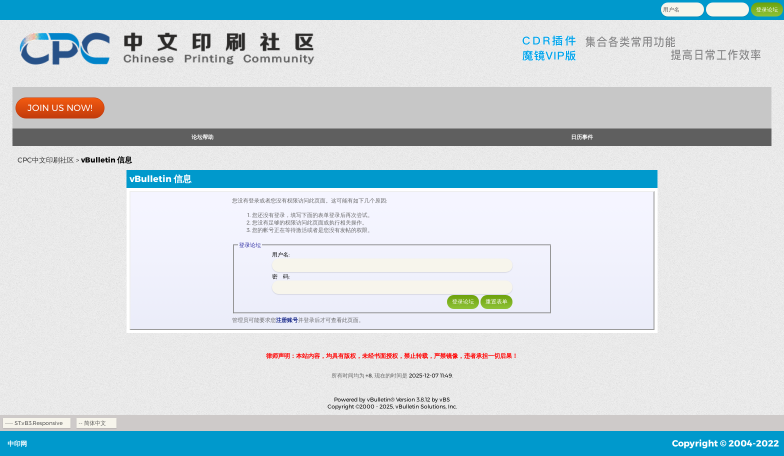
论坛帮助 (203, 137)
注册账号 (287, 320)
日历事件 (582, 137)
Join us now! (60, 108)
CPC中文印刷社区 (46, 160)
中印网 (17, 444)
